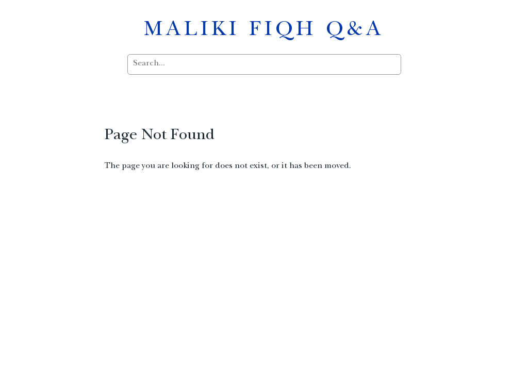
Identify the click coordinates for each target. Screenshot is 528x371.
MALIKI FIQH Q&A (264, 31)
